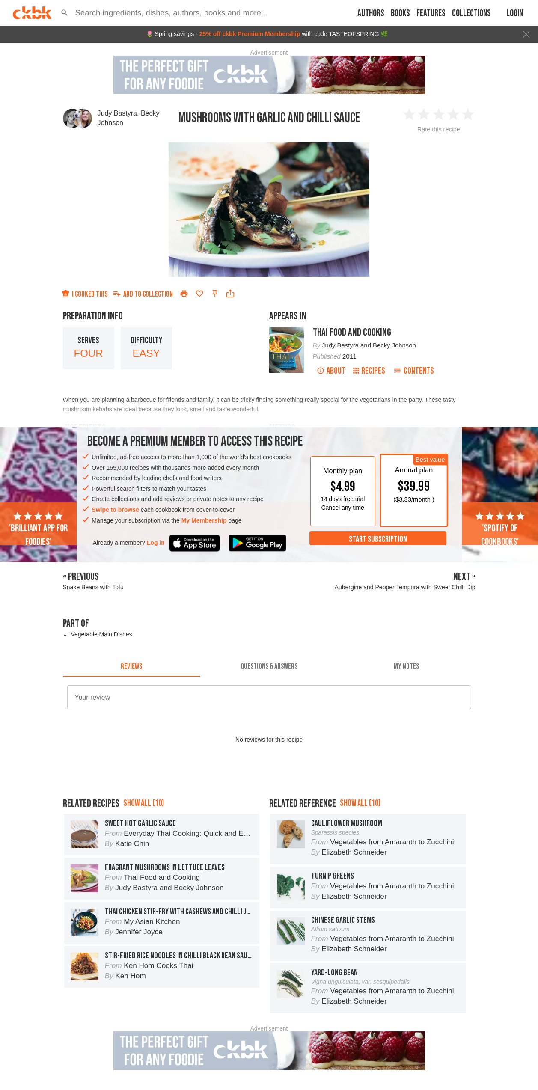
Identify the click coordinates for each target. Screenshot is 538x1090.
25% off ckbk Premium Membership (249, 33)
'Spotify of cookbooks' (500, 529)
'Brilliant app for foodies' (38, 529)
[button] (64, 13)
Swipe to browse (115, 509)
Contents (413, 370)
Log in (156, 542)
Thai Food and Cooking (352, 332)
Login (514, 13)
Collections (471, 13)
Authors (370, 13)
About (331, 370)
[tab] (131, 666)
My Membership (204, 520)
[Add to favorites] (199, 293)
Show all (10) (143, 803)
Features (431, 13)
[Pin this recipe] (215, 293)
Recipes (369, 370)
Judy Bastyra (117, 113)
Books (400, 13)
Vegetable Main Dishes (101, 634)
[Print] (184, 293)
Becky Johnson (394, 345)
